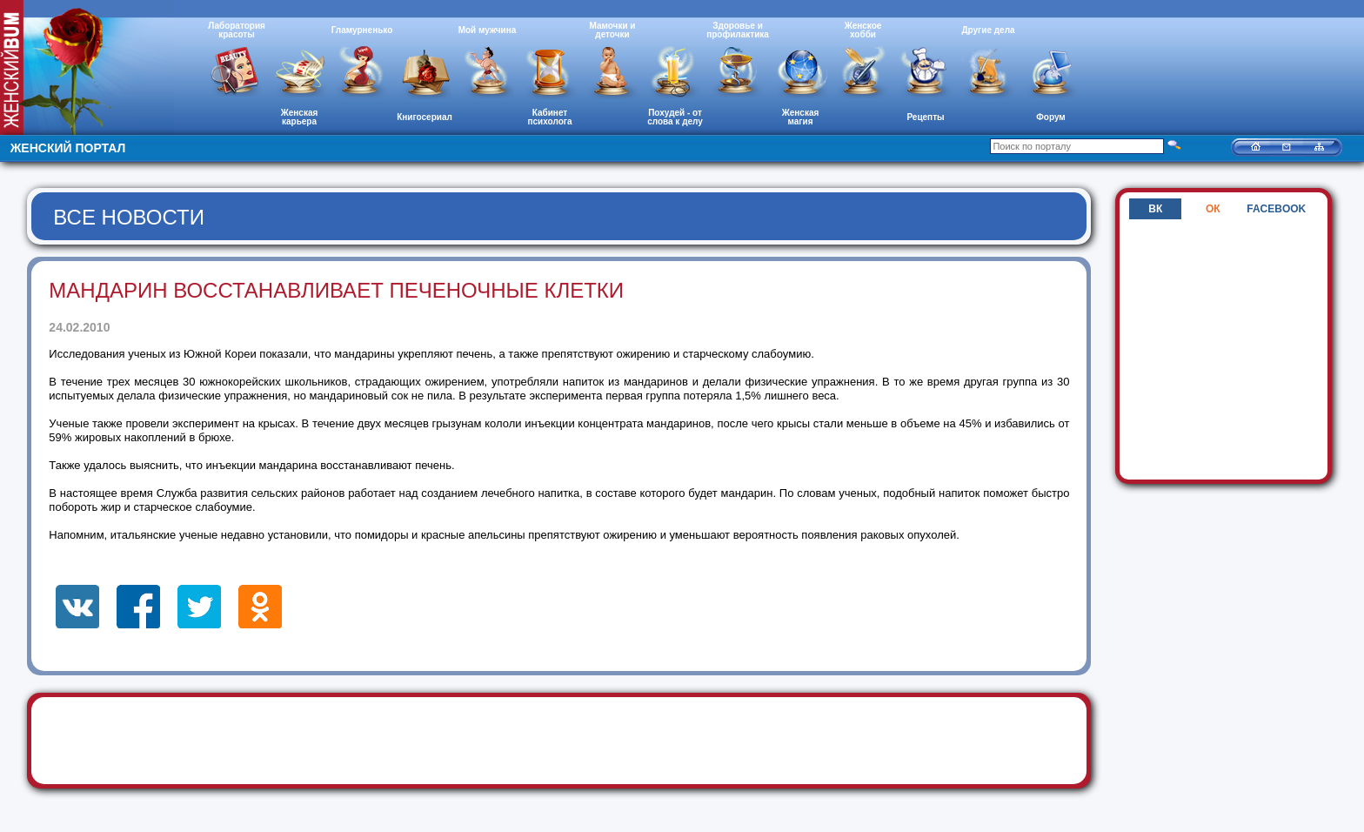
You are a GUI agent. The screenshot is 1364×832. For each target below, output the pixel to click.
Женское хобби (863, 30)
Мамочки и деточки (612, 30)
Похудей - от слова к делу (675, 117)
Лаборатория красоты (236, 30)
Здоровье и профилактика (737, 30)
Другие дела (987, 30)
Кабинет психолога (550, 117)
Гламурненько (362, 30)
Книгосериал (424, 117)
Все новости (128, 217)
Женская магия (800, 117)
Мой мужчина (487, 30)
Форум (1050, 117)
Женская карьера (299, 117)
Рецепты (925, 117)
